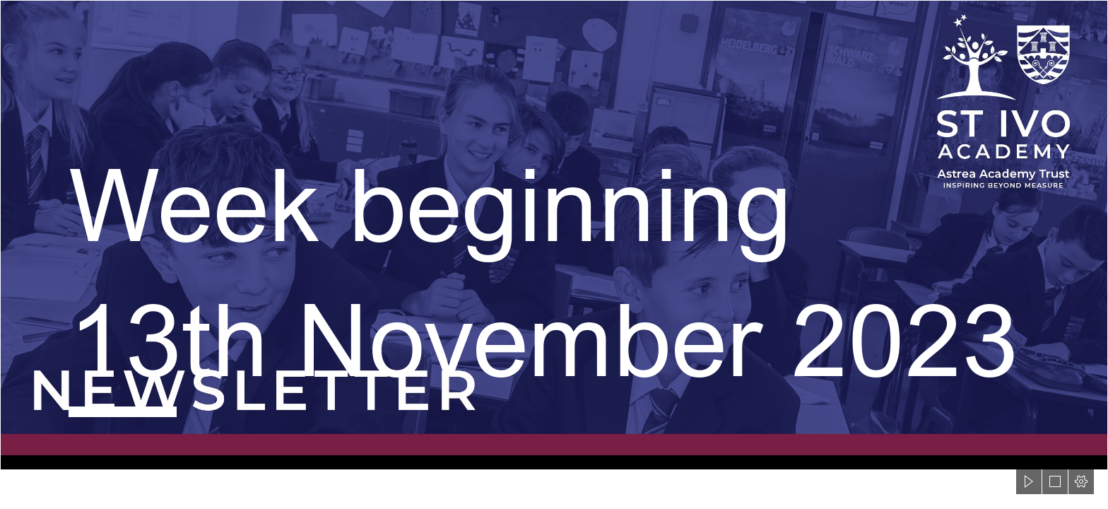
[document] (554, 254)
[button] (1029, 481)
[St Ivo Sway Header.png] (554, 235)
